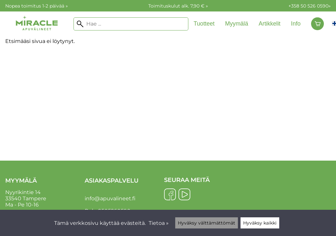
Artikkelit (269, 23)
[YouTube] (184, 195)
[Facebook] (170, 195)
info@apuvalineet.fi (110, 198)
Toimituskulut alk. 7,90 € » (178, 6)
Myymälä (236, 23)
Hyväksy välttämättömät (206, 223)
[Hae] (131, 23)
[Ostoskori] (317, 23)
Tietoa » (159, 223)
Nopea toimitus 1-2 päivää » (36, 6)
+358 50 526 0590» (309, 6)
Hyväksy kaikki (260, 223)
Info (296, 23)
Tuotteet (204, 23)
